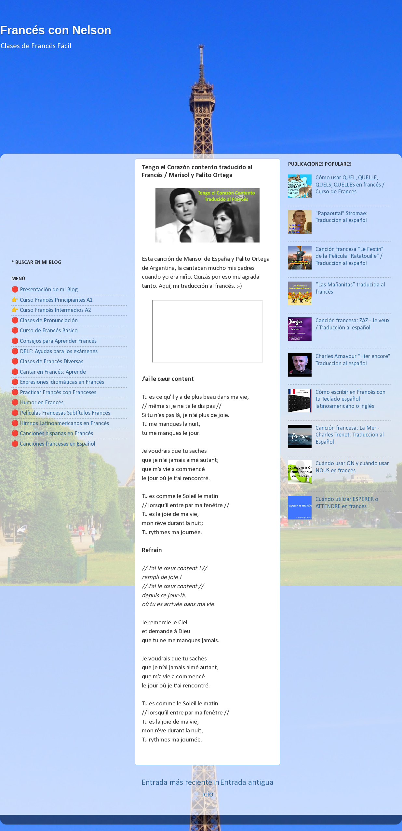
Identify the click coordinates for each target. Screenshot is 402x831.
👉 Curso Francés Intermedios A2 (51, 310)
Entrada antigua (247, 783)
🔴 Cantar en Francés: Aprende (48, 372)
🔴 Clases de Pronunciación (44, 321)
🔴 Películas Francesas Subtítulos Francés (60, 413)
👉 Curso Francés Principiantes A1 (52, 300)
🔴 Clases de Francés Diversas (47, 362)
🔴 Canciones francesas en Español (53, 444)
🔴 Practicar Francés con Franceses (53, 393)
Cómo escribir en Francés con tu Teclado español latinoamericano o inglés (350, 399)
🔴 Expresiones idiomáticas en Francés (57, 382)
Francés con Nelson (55, 30)
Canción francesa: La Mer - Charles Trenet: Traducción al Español (349, 435)
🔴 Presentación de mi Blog (44, 290)
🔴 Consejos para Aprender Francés (54, 341)
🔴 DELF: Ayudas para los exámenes (54, 352)
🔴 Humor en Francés (37, 403)
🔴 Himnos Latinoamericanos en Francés (60, 424)
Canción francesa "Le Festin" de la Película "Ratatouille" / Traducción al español (349, 256)
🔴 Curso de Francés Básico (44, 331)
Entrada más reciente (176, 783)
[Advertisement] (201, 108)
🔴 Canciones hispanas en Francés (52, 434)
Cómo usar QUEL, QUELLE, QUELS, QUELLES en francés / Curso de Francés (349, 185)
